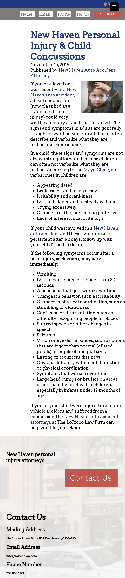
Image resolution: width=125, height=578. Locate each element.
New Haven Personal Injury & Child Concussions (75, 46)
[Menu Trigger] (114, 6)
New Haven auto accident (53, 92)
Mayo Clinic (96, 169)
